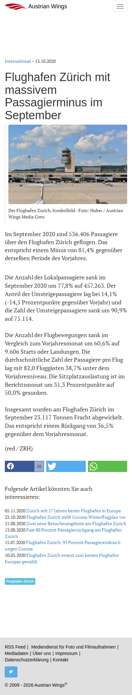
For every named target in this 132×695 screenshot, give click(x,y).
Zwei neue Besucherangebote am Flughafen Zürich (76, 523)
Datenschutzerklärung (26, 659)
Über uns (42, 653)
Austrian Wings (36, 6)
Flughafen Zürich (20, 581)
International (18, 61)
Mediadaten (16, 653)
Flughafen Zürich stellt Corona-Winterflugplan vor (76, 517)
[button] (24, 466)
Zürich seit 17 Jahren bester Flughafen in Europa (73, 511)
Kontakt (60, 659)
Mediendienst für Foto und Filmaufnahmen (73, 646)
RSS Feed (15, 646)
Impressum (66, 653)
